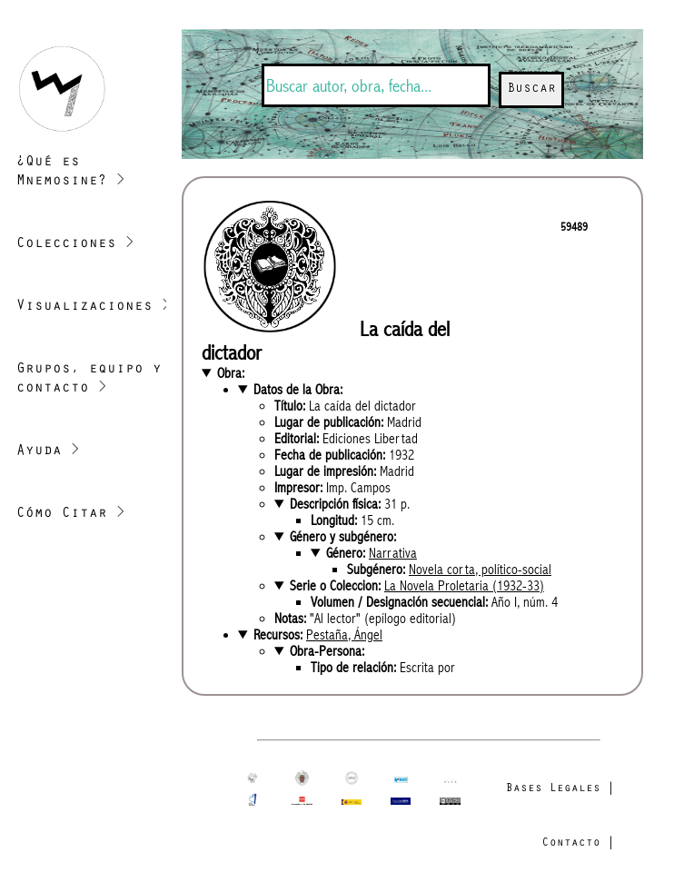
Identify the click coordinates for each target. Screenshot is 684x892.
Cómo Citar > (70, 514)
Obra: (230, 373)
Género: (371, 553)
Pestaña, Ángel (344, 635)
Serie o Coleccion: (417, 586)
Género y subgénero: (343, 537)
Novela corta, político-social (480, 569)
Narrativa (393, 553)
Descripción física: (350, 504)
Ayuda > (48, 451)
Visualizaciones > (93, 307)
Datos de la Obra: (297, 390)
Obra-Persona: (327, 651)
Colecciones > (75, 244)
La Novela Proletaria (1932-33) (464, 586)
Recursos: (317, 635)
